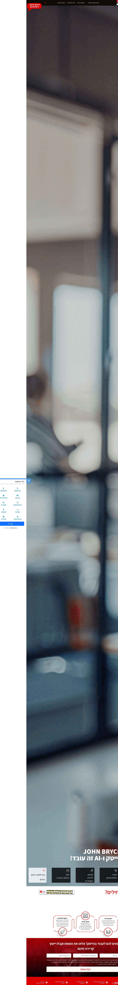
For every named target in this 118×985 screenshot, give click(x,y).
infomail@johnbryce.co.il (62, 964)
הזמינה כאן (94, 964)
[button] (19, 2)
